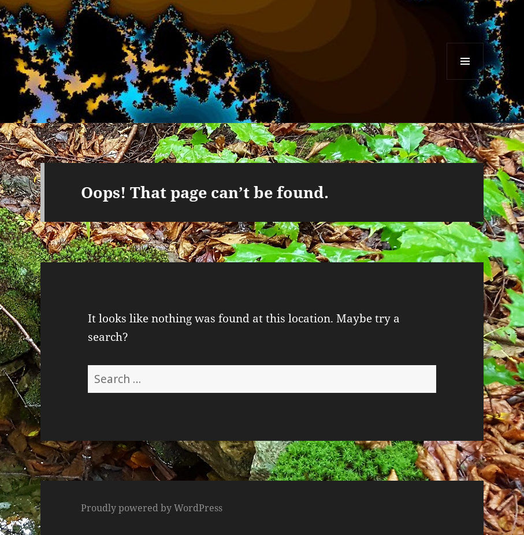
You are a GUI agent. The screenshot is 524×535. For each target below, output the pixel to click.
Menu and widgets (465, 79)
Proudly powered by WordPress (151, 507)
